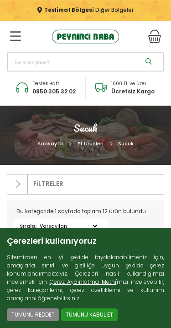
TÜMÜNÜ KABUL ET (89, 314)
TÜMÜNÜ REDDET (33, 314)
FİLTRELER (35, 184)
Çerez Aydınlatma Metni (83, 282)
